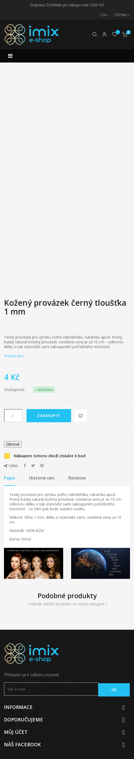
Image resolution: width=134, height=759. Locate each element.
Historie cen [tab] (41, 478)
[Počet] (13, 415)
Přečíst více (14, 355)
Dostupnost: (14, 389)
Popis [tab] (9, 478)
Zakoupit (48, 415)
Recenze (77, 478)
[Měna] (102, 15)
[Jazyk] (119, 15)
